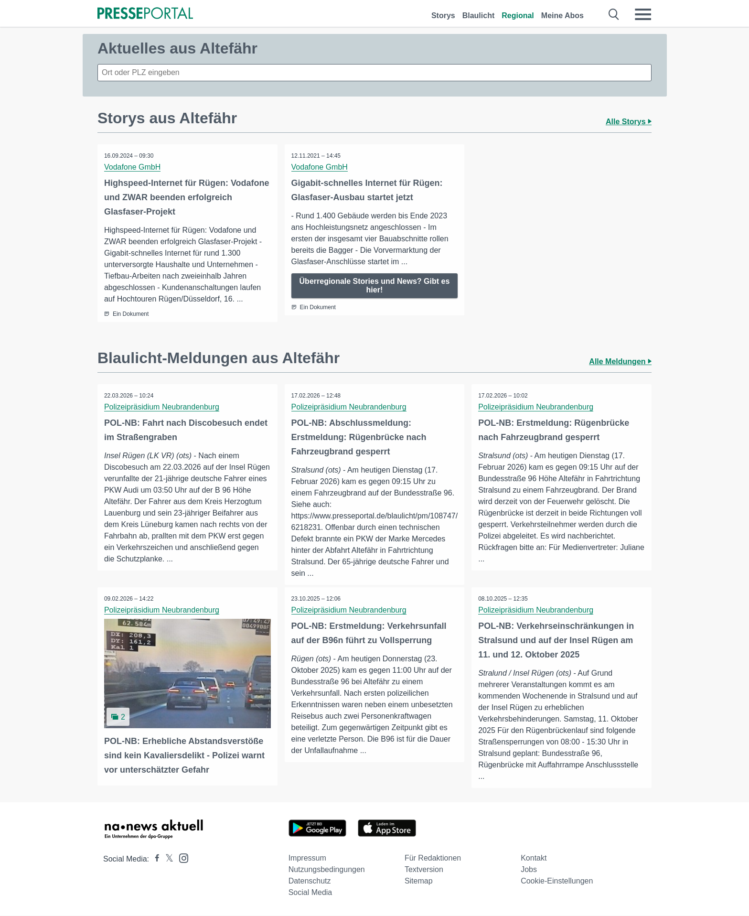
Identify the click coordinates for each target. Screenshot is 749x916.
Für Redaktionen (433, 858)
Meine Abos (562, 15)
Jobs (529, 870)
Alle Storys (629, 122)
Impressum (307, 858)
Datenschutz (310, 881)
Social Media (310, 893)
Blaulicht (478, 15)
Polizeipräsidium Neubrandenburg (162, 407)
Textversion (424, 870)
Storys (443, 15)
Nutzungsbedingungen (327, 870)
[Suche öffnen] (614, 14)
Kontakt (533, 858)
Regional (518, 15)
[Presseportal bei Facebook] (154, 859)
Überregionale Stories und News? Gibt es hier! (375, 285)
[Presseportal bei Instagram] (180, 858)
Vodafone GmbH (133, 167)
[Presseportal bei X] (166, 859)
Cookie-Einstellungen (557, 881)
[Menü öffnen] (643, 14)
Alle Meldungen (620, 361)
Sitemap (419, 881)
